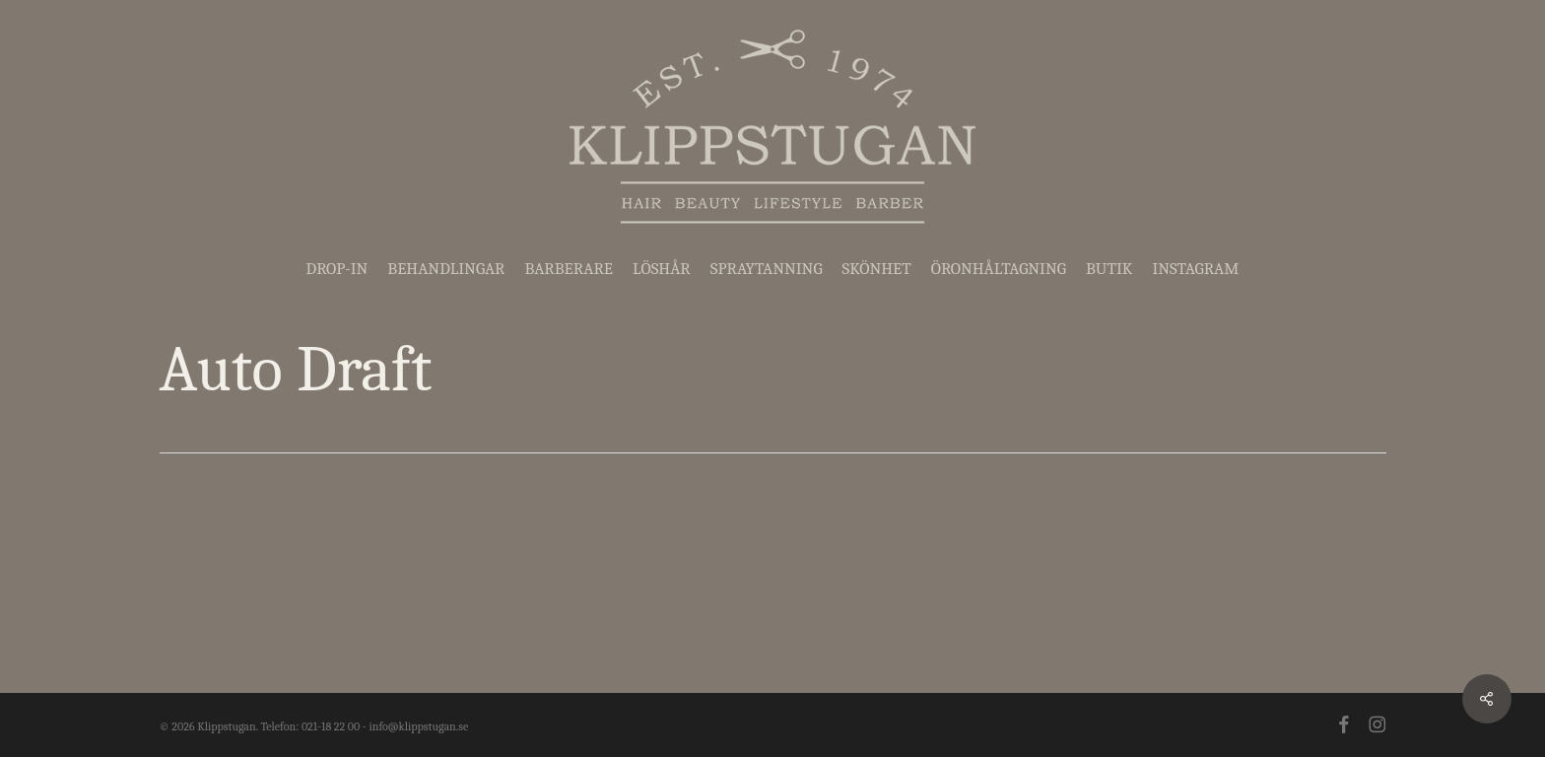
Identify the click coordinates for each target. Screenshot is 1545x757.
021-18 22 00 (331, 726)
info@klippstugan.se (418, 726)
